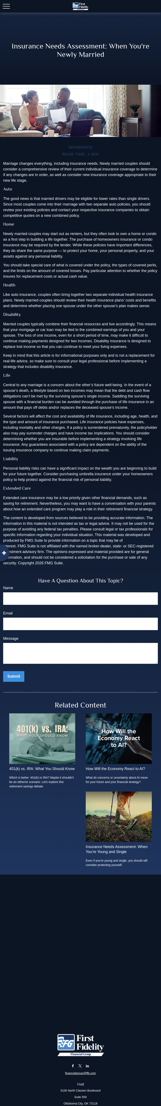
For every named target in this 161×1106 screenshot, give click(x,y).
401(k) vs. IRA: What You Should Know (42, 769)
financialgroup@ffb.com (80, 1073)
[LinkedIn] (87, 1066)
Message (10, 638)
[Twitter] (80, 1066)
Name (8, 588)
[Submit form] (13, 676)
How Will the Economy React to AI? (115, 769)
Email (8, 613)
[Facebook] (73, 1066)
